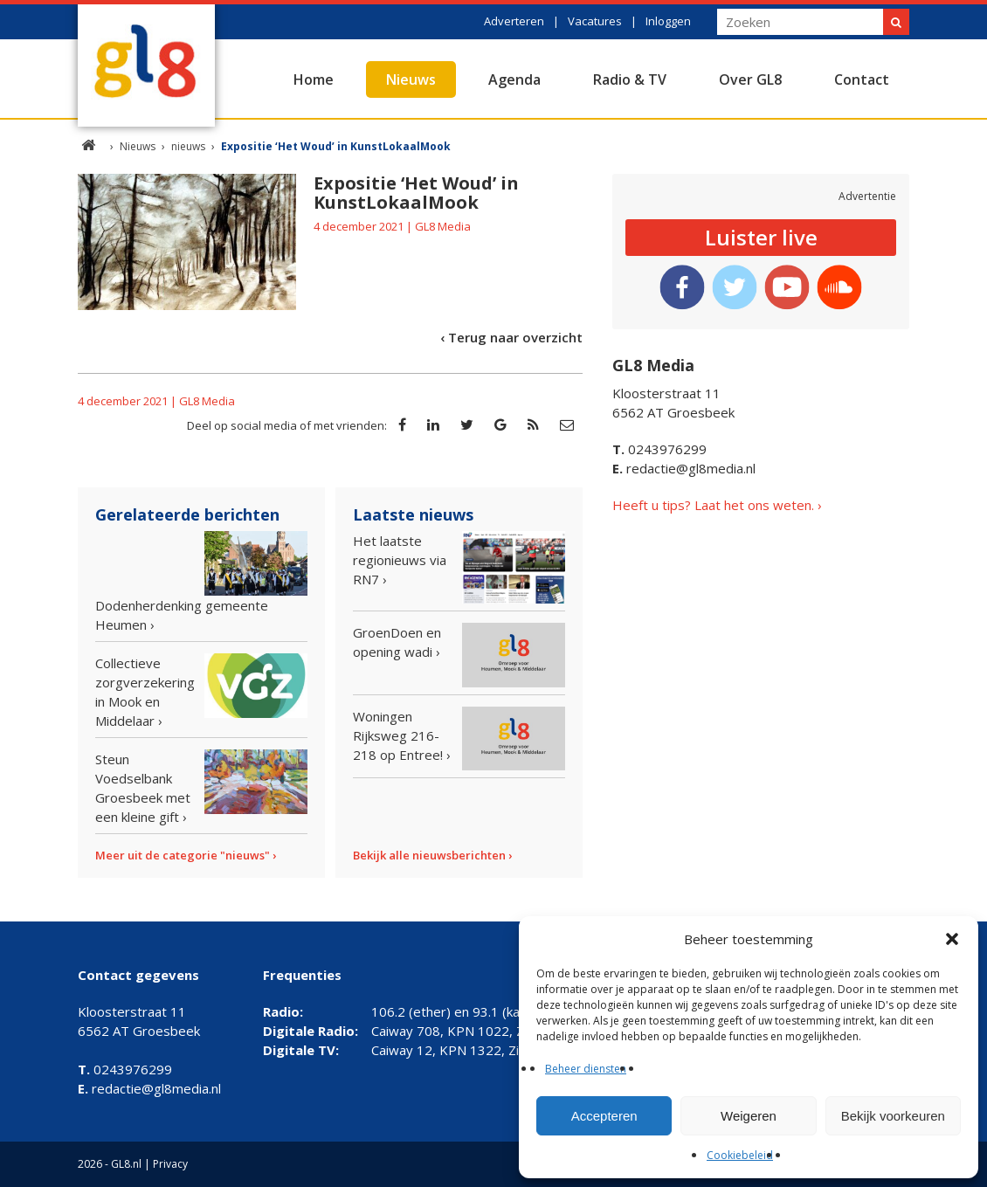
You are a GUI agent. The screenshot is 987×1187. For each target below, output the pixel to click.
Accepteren (604, 1115)
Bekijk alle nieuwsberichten (429, 855)
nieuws (188, 146)
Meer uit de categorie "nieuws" (182, 855)
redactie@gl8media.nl (684, 468)
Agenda (514, 79)
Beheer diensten (585, 1068)
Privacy (170, 1163)
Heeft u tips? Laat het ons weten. (713, 505)
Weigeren (748, 1115)
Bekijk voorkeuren (893, 1115)
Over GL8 (750, 79)
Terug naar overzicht (515, 337)
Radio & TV (629, 79)
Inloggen (668, 21)
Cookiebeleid (740, 1155)
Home (313, 79)
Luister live (761, 237)
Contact (861, 79)
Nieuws (411, 79)
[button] (952, 939)
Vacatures (595, 21)
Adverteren (514, 21)
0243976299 (659, 449)
